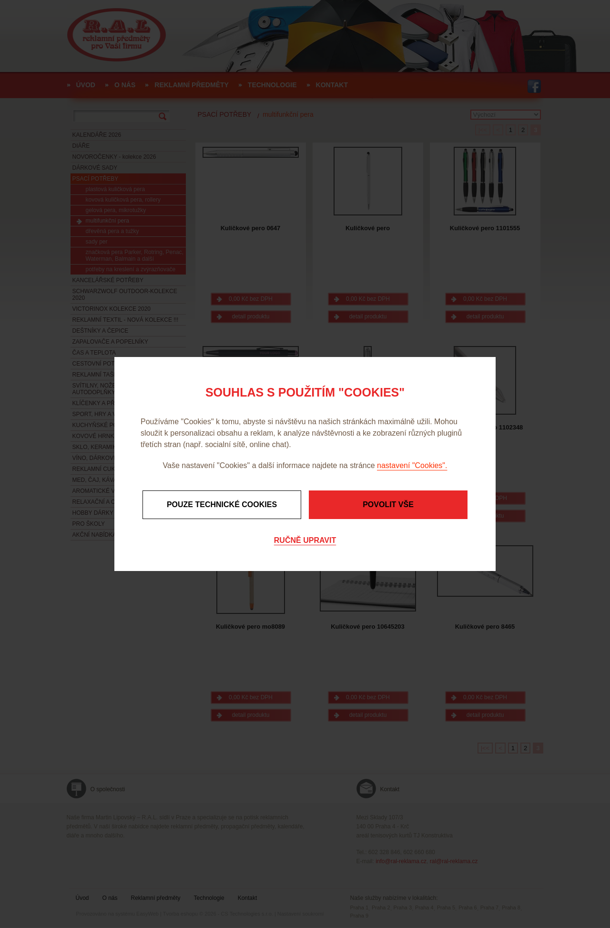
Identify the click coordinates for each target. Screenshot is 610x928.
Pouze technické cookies (222, 504)
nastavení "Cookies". (412, 465)
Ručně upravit (305, 540)
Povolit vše (388, 504)
